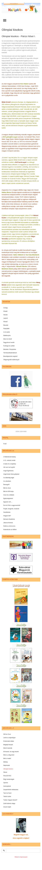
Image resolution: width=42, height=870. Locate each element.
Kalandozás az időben (10, 529)
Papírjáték (6, 328)
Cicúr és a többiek (8, 495)
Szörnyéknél (7, 786)
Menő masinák (7, 748)
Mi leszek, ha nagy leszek (11, 751)
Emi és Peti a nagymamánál (11, 505)
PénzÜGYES (7, 776)
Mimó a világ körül (8, 755)
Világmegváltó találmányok (11, 359)
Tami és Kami (7, 793)
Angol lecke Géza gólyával (11, 474)
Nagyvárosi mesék (8, 342)
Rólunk (17, 857)
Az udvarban (7, 481)
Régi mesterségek (8, 779)
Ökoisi (5, 772)
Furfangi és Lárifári (9, 346)
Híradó (5, 311)
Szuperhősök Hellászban (10, 789)
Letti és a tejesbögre (9, 737)
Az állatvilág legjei (8, 477)
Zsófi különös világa (9, 803)
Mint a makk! (7, 758)
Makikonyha (7, 335)
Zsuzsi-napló (7, 807)
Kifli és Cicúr (7, 734)
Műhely (5, 762)
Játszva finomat (8, 522)
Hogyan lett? (7, 516)
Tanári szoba (7, 796)
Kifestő (5, 321)
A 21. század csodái (9, 460)
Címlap (5, 308)
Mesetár (5, 325)
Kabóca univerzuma (9, 526)
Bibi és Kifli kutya (8, 491)
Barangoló (6, 484)
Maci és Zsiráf (7, 339)
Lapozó (5, 318)
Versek (5, 315)
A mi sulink (6, 332)
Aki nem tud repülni (9, 467)
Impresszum (23, 857)
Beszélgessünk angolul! (10, 356)
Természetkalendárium (10, 353)
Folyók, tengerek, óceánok (11, 509)
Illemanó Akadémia (9, 519)
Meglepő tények (8, 744)
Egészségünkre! (8, 498)
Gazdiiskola (6, 512)
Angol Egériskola (8, 471)
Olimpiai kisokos (8, 769)
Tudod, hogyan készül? (10, 800)
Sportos (5, 782)
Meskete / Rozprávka (9, 349)
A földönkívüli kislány (9, 457)
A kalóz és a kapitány (9, 464)
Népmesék (6, 765)
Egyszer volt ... (7, 502)
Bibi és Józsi (7, 488)
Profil (4, 444)
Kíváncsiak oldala (8, 741)
